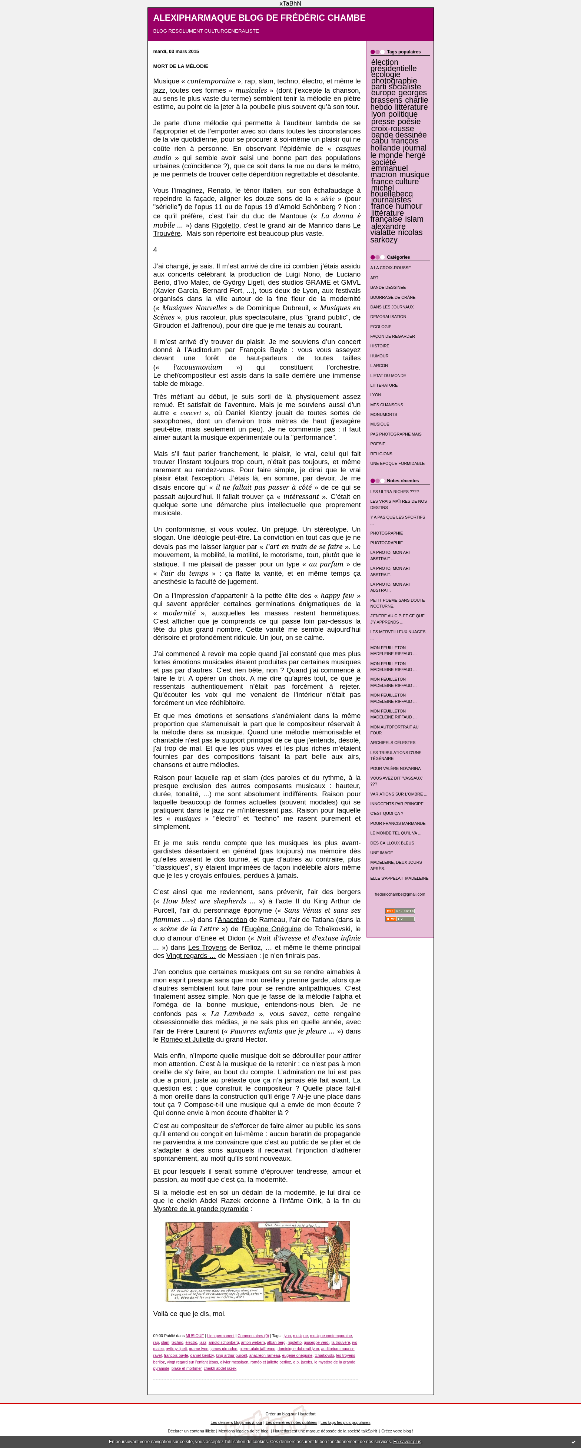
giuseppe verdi (316, 1342)
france (382, 206)
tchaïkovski (324, 1355)
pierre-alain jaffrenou (257, 1348)
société (383, 162)
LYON (376, 395)
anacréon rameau (264, 1355)
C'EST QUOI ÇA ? (387, 813)
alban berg (276, 1342)
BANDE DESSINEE (388, 287)
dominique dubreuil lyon (298, 1348)
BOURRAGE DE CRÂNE (393, 297)
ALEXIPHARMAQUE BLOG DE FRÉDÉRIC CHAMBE (259, 18)
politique (403, 114)
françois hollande (395, 144)
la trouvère (341, 1342)
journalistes (391, 199)
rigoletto (295, 1342)
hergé (415, 155)
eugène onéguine (297, 1355)
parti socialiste (396, 86)
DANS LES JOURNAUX (392, 307)
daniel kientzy (202, 1355)
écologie (386, 74)
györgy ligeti (176, 1348)
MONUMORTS (384, 414)
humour (409, 206)
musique (414, 174)
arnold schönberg (224, 1342)
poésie (409, 121)
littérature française (387, 216)
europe (383, 92)
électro (191, 1342)
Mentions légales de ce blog (243, 1431)
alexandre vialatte (388, 229)
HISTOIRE (380, 346)
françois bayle (176, 1355)
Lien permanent (221, 1335)
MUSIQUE (380, 424)
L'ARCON (379, 365)
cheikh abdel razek (220, 1368)
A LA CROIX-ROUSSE (391, 267)
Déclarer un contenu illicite (191, 1431)
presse (383, 121)
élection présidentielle (394, 65)
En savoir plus (407, 1441)
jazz (202, 1342)
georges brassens (399, 96)
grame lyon (198, 1348)
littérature (411, 107)
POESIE (378, 444)
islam (414, 219)
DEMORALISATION (388, 316)
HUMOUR (380, 356)
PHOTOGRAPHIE (387, 533)
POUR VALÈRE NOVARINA (396, 768)
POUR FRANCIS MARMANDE (398, 823)
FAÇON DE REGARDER (393, 336)
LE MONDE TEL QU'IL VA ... (396, 833)
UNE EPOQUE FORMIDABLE (398, 463)
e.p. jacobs (302, 1362)
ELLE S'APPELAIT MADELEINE (400, 878)
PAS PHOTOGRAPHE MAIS (396, 434)
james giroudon (223, 1348)
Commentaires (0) (253, 1335)
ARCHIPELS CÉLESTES (393, 742)
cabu (379, 140)
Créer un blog (277, 1414)
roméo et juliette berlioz (270, 1362)
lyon (378, 114)
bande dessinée (399, 134)
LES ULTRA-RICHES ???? (395, 491)
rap (156, 1342)
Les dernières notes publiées (291, 1422)
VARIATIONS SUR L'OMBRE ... (399, 794)
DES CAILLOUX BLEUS (392, 843)
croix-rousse (392, 128)
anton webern (253, 1342)
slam (165, 1342)
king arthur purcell (231, 1355)
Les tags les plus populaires (346, 1422)
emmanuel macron (389, 171)
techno (177, 1342)
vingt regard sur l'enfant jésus (192, 1362)
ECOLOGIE (381, 326)
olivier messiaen (234, 1362)
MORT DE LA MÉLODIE (181, 66)
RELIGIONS (381, 454)
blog (407, 1431)
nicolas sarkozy (397, 236)
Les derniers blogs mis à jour (236, 1422)
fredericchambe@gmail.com (400, 894)
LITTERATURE (384, 385)
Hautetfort (307, 1414)
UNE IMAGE (382, 852)
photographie (394, 80)
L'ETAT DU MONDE (388, 375)
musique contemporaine (331, 1335)
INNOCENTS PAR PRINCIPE (397, 803)
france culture (395, 181)
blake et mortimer (187, 1368)
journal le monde (399, 151)
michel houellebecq (392, 191)
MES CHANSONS (387, 405)
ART (375, 277)
